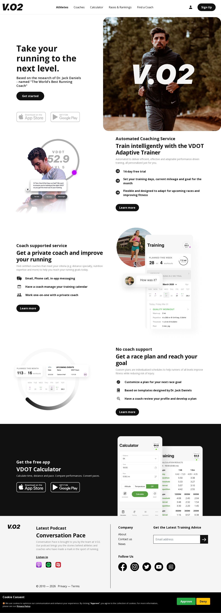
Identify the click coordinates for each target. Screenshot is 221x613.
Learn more (127, 208)
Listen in (42, 557)
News (122, 544)
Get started (30, 96)
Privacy (62, 586)
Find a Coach (145, 7)
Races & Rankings (120, 7)
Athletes (62, 7)
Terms (75, 586)
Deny (203, 601)
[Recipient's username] (176, 539)
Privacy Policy (23, 606)
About (122, 534)
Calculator (96, 7)
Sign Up (206, 7)
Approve (186, 601)
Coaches (79, 7)
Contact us (125, 539)
